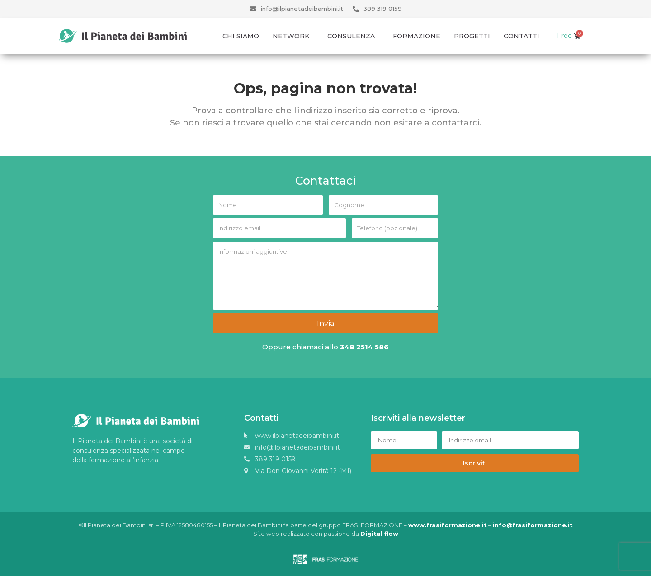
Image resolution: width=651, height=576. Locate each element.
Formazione (416, 36)
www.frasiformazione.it (447, 523)
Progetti (472, 36)
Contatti (521, 36)
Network (293, 36)
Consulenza (353, 36)
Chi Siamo (240, 36)
